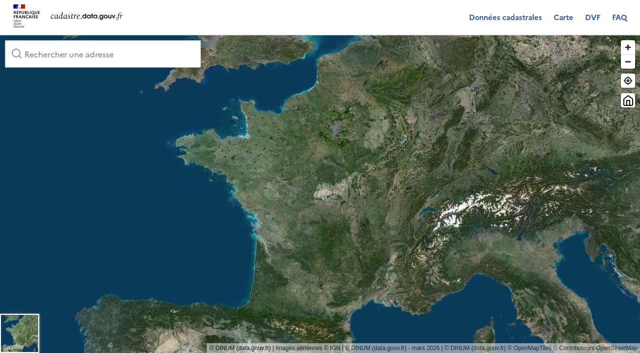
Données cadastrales (505, 17)
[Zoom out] (628, 61)
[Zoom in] (628, 47)
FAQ (619, 17)
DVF (592, 17)
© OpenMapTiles (530, 348)
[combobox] (103, 54)
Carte (563, 17)
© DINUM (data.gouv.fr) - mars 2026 (392, 348)
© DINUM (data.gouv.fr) (475, 348)
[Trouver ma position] (628, 81)
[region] (320, 194)
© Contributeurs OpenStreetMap (595, 348)
